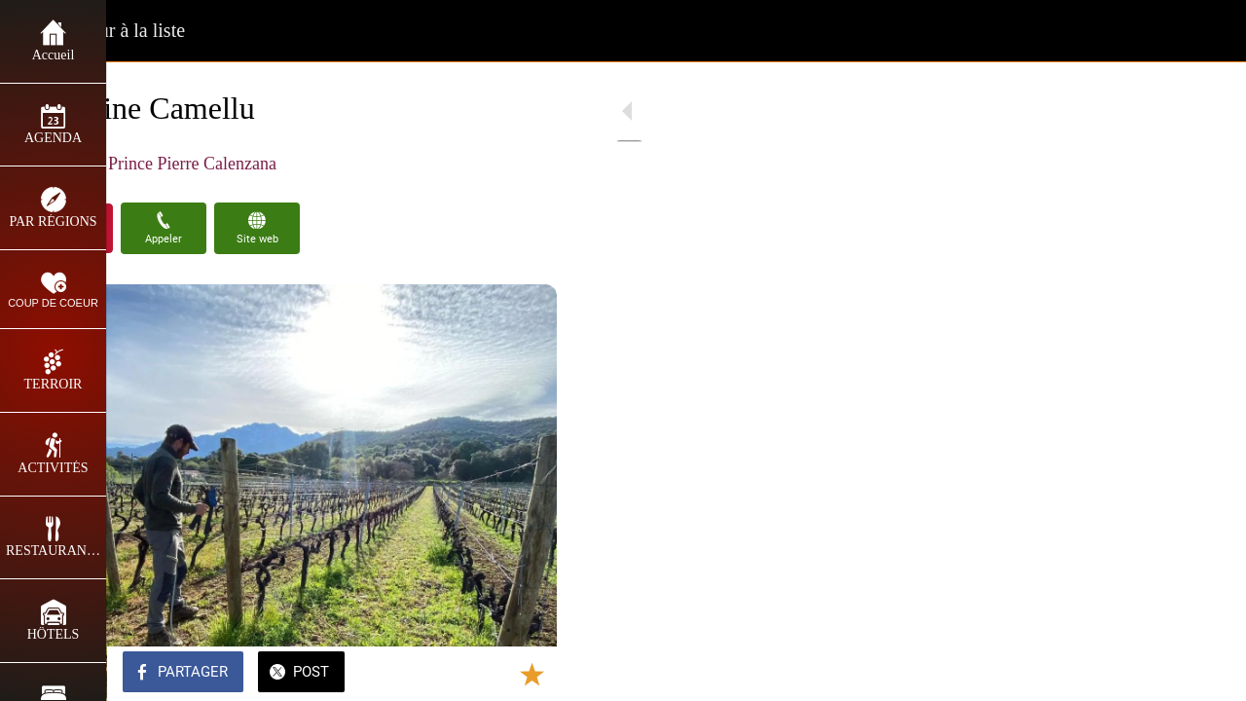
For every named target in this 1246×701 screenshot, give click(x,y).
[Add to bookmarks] (498, 673)
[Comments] (545, 673)
